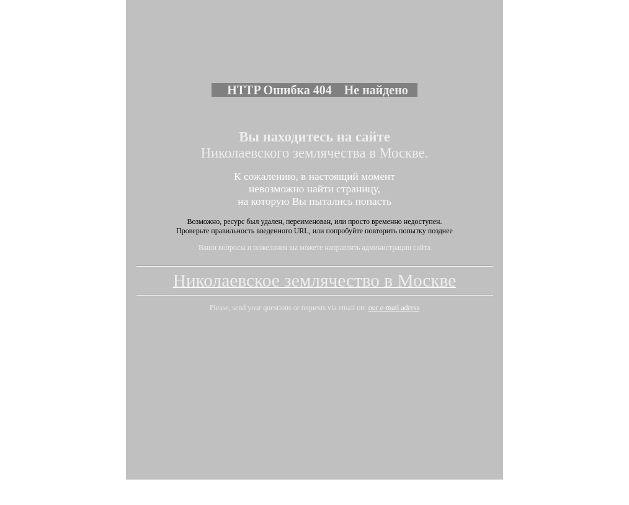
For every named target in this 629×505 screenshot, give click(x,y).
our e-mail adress (394, 279)
